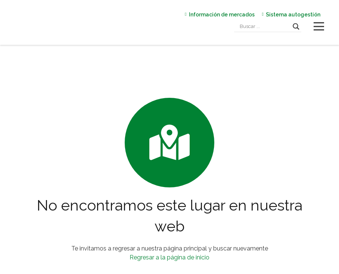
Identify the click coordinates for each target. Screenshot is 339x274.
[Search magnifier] (296, 26)
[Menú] (319, 26)
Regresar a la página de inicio (169, 257)
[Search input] (264, 26)
